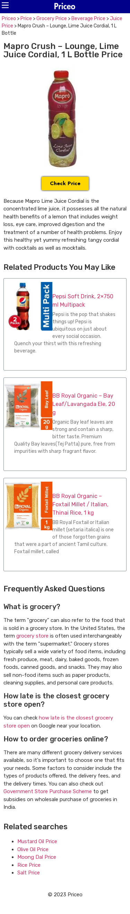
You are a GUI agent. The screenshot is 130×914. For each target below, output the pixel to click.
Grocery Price (51, 19)
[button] (5, 5)
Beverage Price (88, 19)
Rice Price (29, 865)
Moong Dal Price (36, 857)
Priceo (9, 19)
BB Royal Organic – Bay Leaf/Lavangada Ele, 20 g (83, 404)
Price (26, 19)
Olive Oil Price (33, 849)
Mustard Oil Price (37, 841)
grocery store (32, 636)
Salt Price (28, 873)
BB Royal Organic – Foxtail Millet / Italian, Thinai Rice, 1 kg (80, 504)
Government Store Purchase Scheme (47, 791)
